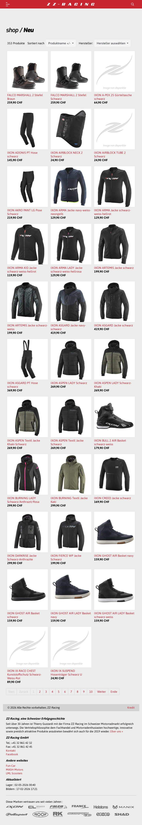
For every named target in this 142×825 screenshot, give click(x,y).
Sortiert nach (36, 43)
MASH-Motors (14, 769)
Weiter (101, 691)
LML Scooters (14, 773)
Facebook (12, 754)
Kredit (131, 707)
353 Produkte (16, 43)
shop (12, 30)
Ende (114, 691)
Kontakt (11, 750)
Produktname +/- (59, 43)
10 (91, 691)
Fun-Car (10, 765)
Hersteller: (86, 43)
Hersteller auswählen (111, 43)
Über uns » (116, 731)
